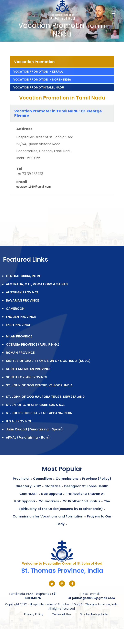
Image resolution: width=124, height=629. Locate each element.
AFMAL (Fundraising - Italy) (28, 437)
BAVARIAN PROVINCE (22, 300)
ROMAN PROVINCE (20, 352)
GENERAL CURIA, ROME (23, 276)
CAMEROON (15, 308)
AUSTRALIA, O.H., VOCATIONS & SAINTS (37, 284)
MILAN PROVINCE (19, 336)
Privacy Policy (33, 614)
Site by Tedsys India (94, 614)
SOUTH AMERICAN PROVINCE (28, 369)
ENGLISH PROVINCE (21, 317)
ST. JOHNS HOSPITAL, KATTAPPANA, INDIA (39, 413)
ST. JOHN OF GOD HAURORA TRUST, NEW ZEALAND (45, 397)
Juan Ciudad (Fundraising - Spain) (34, 429)
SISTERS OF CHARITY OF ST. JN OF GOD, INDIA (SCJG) (48, 361)
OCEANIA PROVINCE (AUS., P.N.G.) (32, 344)
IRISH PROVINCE (18, 325)
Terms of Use (61, 614)
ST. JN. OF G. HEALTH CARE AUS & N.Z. (35, 405)
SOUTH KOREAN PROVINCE (27, 377)
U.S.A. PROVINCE (19, 421)
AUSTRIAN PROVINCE (22, 292)
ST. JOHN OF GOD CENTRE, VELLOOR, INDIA (39, 385)
